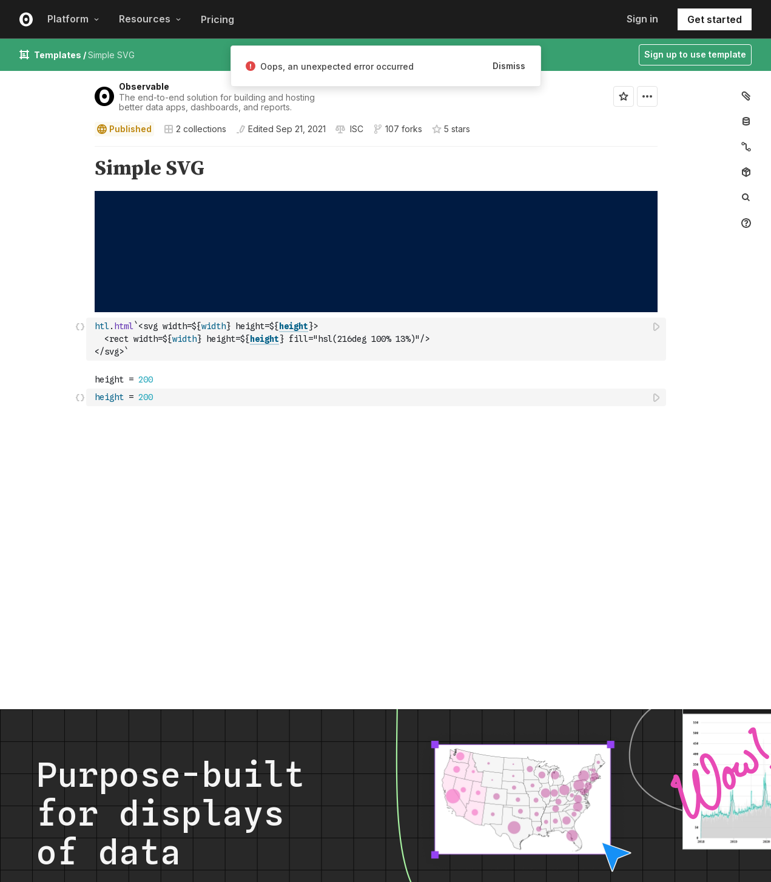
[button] (80, 151)
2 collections (195, 129)
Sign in (642, 19)
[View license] (355, 129)
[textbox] (377, 339)
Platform (73, 19)
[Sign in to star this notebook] (623, 96)
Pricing (217, 19)
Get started (714, 19)
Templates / (61, 55)
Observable (144, 86)
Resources (150, 19)
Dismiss (509, 66)
